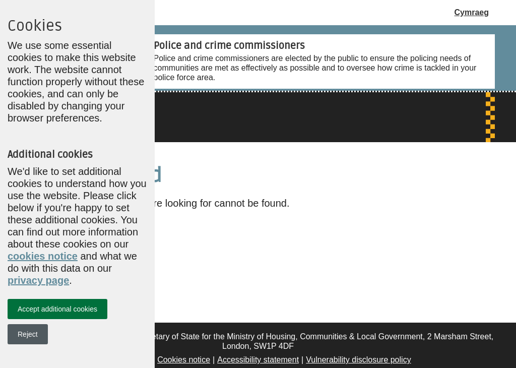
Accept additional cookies (57, 309)
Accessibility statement (258, 359)
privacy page (38, 280)
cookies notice (43, 256)
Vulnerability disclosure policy (358, 359)
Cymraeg (472, 12)
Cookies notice (183, 359)
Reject (28, 334)
